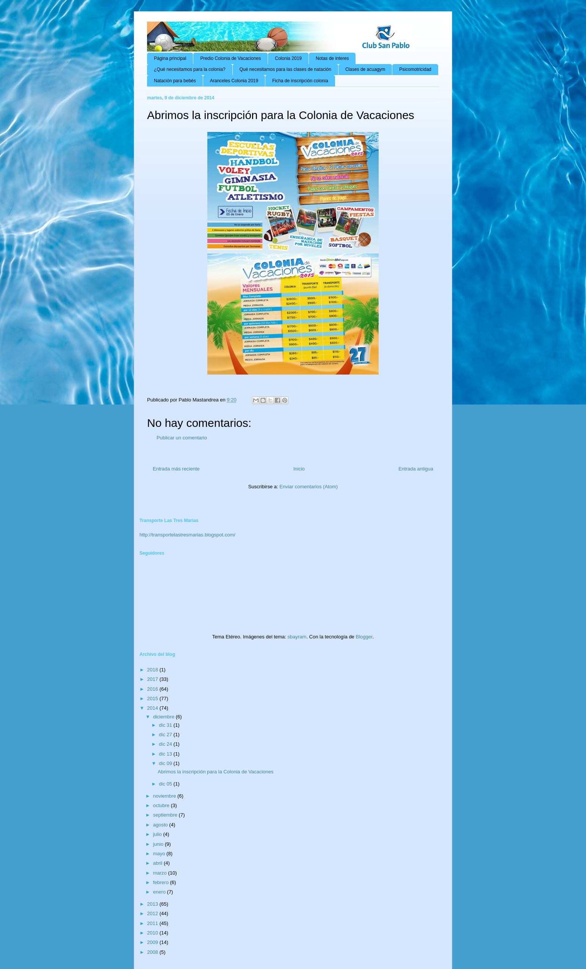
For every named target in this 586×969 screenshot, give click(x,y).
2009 (153, 942)
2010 (153, 933)
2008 (153, 952)
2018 (153, 670)
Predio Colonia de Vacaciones (230, 58)
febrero (161, 882)
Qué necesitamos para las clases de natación (285, 69)
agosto (161, 825)
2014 (153, 708)
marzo (160, 873)
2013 (153, 904)
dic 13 (166, 754)
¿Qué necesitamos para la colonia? (190, 69)
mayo (159, 853)
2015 (153, 698)
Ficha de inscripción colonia (300, 80)
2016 (153, 689)
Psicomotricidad (415, 69)
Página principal (170, 58)
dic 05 (166, 784)
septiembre (166, 815)
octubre (162, 805)
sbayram (297, 637)
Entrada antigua (415, 469)
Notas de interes (332, 58)
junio (159, 844)
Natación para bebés (175, 80)
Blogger (364, 637)
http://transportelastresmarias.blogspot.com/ (187, 535)
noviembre (165, 796)
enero (160, 892)
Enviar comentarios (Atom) (308, 486)
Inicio (299, 469)
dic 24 (166, 744)
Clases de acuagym (365, 69)
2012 (153, 913)
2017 (153, 679)
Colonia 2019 (288, 58)
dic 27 (166, 734)
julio (158, 834)
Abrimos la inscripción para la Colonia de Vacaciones (215, 772)
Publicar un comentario (182, 438)
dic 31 (166, 725)
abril (158, 863)
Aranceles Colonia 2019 (234, 80)
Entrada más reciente (176, 469)
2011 (153, 923)
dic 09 (166, 763)
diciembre (164, 717)
